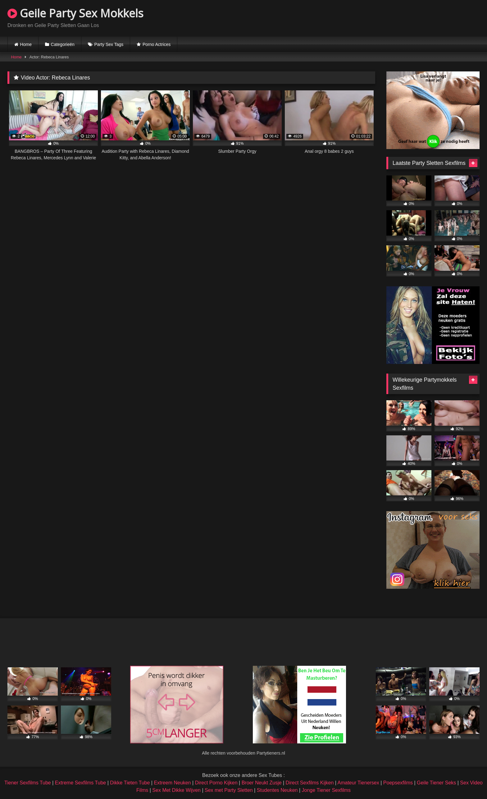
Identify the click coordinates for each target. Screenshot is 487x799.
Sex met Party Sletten (229, 790)
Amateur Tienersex (358, 782)
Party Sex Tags (108, 44)
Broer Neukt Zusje (262, 782)
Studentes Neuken (277, 790)
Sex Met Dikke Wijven (176, 790)
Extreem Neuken (172, 782)
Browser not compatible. (407, 17)
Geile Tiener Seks (436, 782)
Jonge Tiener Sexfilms (326, 790)
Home (26, 44)
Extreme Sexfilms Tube (80, 782)
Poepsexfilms (398, 782)
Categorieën (63, 44)
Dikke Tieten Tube (130, 782)
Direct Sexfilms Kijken (310, 782)
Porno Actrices (157, 44)
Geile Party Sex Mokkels (75, 13)
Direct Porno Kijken (216, 782)
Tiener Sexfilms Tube (27, 782)
